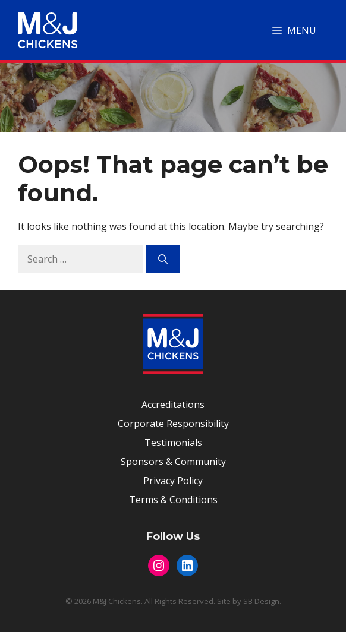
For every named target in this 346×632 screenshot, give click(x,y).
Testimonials (173, 442)
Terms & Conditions (173, 499)
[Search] (163, 259)
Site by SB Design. (249, 601)
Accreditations (173, 404)
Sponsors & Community (173, 461)
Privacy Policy (173, 480)
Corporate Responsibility (173, 423)
